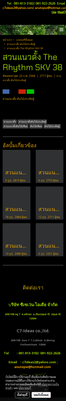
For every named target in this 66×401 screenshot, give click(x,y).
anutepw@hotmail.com (33, 367)
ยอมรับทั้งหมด (41, 394)
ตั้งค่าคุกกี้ (22, 394)
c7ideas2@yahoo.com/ (18, 8)
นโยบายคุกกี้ (25, 388)
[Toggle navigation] (61, 30)
